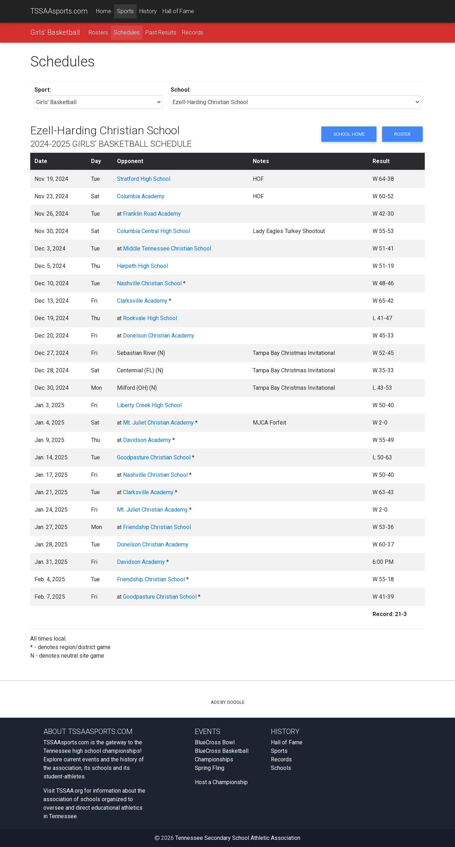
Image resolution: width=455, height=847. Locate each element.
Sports (125, 11)
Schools (281, 768)
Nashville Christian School (149, 283)
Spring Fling (209, 768)
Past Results (160, 32)
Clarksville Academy (142, 300)
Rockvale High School (150, 318)
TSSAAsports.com (58, 11)
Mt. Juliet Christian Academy (158, 422)
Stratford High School (143, 179)
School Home (348, 134)
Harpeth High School (142, 266)
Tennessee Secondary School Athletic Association (237, 838)
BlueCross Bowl (215, 742)
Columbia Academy (141, 196)
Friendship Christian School (157, 527)
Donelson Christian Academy (158, 335)
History (148, 11)
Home (103, 11)
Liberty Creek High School (149, 405)
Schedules (127, 32)
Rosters (98, 32)
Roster (402, 134)
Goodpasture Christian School (154, 457)
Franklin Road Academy (152, 213)
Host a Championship (221, 782)
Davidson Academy (147, 440)
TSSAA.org (69, 790)
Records (192, 32)
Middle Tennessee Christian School (167, 248)
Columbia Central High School (153, 231)
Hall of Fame (178, 11)
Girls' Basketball (55, 32)
